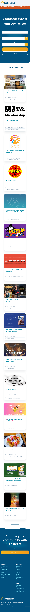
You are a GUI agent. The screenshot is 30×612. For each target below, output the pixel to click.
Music (17, 574)
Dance (17, 571)
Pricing (2, 572)
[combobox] (15, 38)
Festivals (18, 572)
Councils (18, 569)
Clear (15, 53)
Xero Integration (20, 591)
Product (3, 567)
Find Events (15, 49)
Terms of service (16, 607)
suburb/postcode (15, 36)
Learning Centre (20, 588)
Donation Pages (5, 571)
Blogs (17, 586)
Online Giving (4, 569)
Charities (18, 567)
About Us (3, 607)
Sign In (2, 577)
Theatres (18, 578)
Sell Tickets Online (5, 574)
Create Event (15, 552)
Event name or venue (15, 30)
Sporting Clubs (19, 577)
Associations (19, 566)
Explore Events (4, 566)
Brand (17, 593)
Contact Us (18, 585)
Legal (8, 607)
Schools (18, 575)
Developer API (19, 590)
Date (15, 42)
